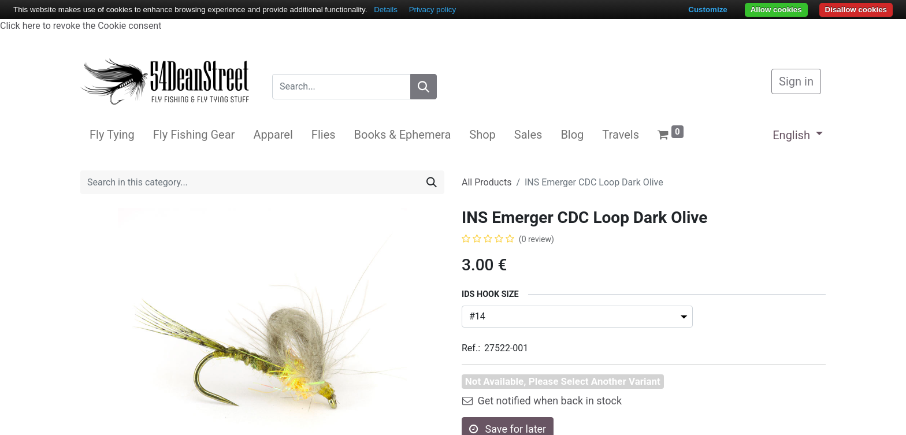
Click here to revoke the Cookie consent (80, 25)
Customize (707, 9)
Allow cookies (776, 9)
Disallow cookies (856, 9)
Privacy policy (432, 9)
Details (386, 9)
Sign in (796, 81)
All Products (486, 182)
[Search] (423, 86)
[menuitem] (112, 134)
